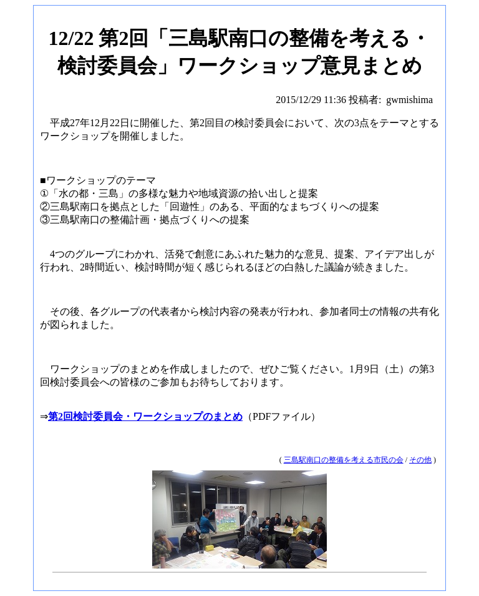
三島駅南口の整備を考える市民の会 (344, 459)
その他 (420, 459)
